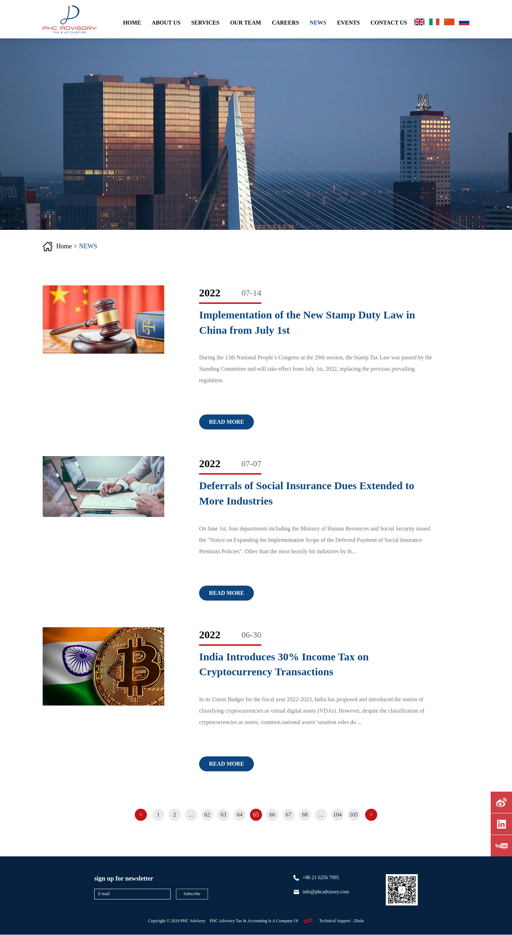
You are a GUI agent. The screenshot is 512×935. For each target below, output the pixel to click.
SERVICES (205, 23)
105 (354, 815)
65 (256, 815)
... (190, 815)
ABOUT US (166, 23)
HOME (132, 23)
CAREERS (285, 23)
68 (305, 815)
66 (272, 815)
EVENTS (348, 23)
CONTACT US (388, 23)
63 (223, 815)
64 (239, 815)
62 (207, 815)
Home (64, 246)
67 (289, 815)
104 (338, 815)
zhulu (359, 920)
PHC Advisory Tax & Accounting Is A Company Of (254, 920)
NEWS (318, 23)
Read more (226, 422)
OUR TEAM (245, 23)
